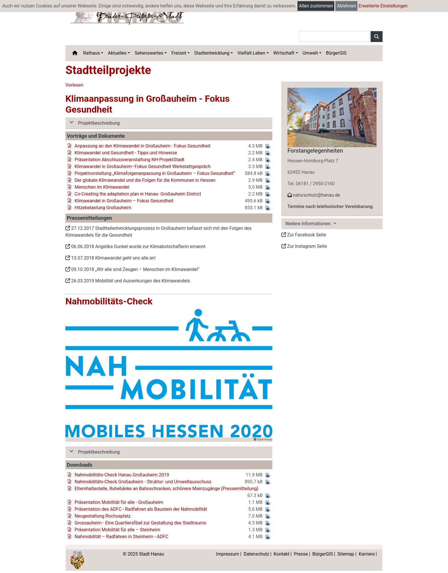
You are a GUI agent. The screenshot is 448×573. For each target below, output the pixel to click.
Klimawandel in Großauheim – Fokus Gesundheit (124, 200)
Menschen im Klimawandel (102, 187)
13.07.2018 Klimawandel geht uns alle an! (110, 258)
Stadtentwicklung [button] (211, 53)
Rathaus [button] (91, 53)
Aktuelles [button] (117, 53)
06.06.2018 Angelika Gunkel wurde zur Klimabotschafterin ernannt (135, 246)
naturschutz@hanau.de (313, 195)
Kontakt (281, 554)
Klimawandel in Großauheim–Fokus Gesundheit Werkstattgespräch (143, 166)
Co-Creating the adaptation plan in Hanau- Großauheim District (138, 194)
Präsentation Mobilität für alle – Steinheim (117, 529)
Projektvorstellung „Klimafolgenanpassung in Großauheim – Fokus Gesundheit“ (155, 173)
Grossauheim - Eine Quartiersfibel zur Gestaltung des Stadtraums (140, 523)
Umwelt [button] (310, 53)
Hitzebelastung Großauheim (103, 207)
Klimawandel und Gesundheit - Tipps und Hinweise (126, 152)
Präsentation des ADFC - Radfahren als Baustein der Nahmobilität (141, 509)
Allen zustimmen (316, 6)
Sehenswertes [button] (149, 53)
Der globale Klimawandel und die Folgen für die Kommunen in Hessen (145, 180)
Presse (301, 554)
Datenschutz (256, 554)
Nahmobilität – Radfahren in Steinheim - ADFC (121, 536)
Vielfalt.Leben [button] (251, 53)
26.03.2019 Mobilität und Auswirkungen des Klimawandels (127, 280)
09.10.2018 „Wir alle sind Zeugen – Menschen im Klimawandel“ (132, 269)
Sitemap (345, 554)
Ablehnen (346, 6)
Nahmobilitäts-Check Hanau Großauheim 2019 (122, 475)
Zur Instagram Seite (304, 246)
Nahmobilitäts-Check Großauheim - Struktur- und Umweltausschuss (143, 481)
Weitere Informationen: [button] (309, 223)
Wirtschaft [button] (284, 53)
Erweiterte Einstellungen (383, 6)
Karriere (367, 554)
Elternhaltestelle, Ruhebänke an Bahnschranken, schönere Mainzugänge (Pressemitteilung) (167, 488)
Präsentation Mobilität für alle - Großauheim (119, 502)
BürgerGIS (336, 53)
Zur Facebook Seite (303, 234)
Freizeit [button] (178, 53)
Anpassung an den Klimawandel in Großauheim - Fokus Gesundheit (143, 146)
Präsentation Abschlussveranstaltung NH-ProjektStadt (129, 159)
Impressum (227, 554)
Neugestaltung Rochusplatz (103, 516)
